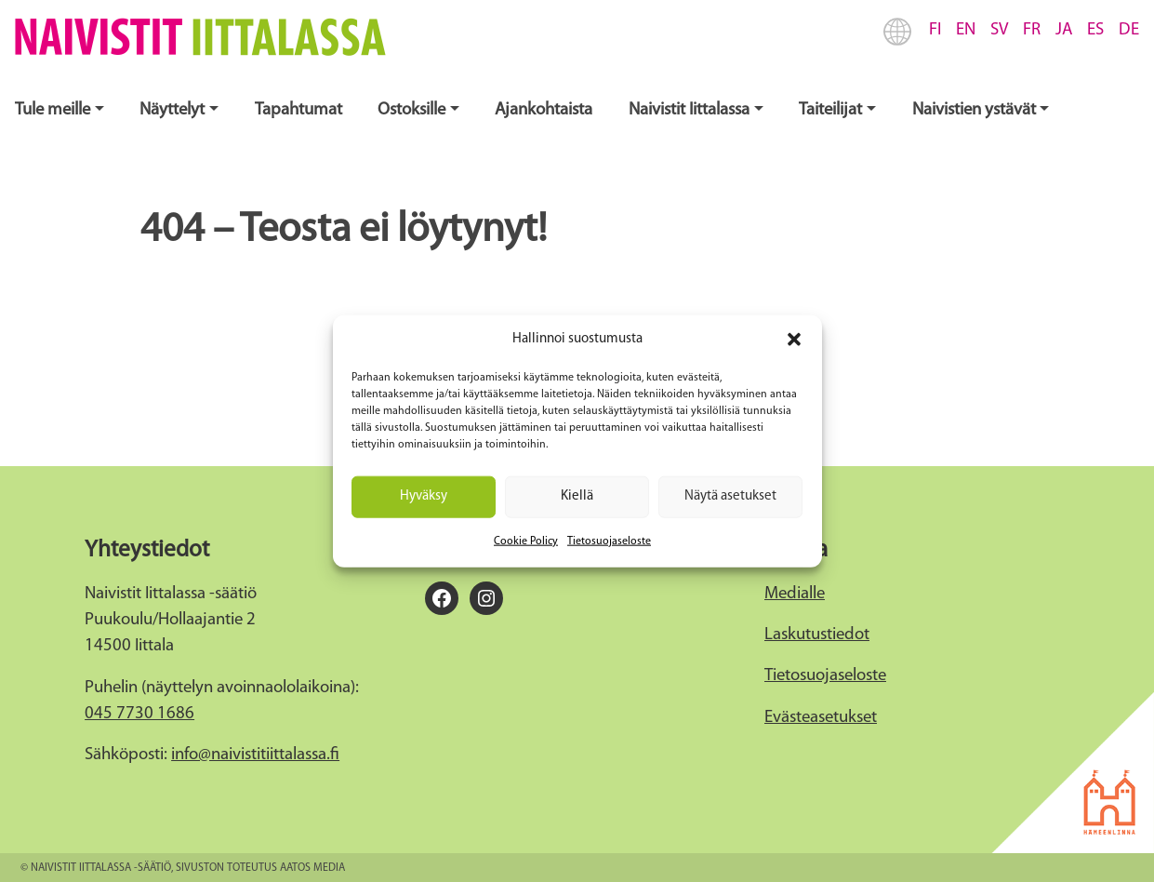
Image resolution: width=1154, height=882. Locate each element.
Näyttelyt (172, 110)
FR (1032, 30)
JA (1063, 30)
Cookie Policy (526, 540)
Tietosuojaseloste (609, 540)
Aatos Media (312, 868)
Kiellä (577, 496)
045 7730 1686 (139, 714)
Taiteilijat (830, 110)
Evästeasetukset (820, 718)
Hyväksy (423, 496)
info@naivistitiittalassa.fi (255, 755)
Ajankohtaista (543, 110)
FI (935, 30)
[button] (794, 339)
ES (1095, 30)
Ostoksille (411, 110)
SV (999, 30)
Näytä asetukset (730, 496)
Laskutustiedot (816, 635)
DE (1129, 30)
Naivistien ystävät (974, 110)
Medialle (794, 594)
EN (965, 30)
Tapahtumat (298, 110)
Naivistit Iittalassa (689, 110)
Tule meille (52, 110)
